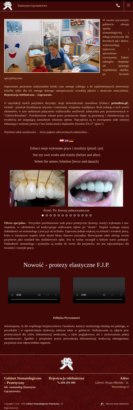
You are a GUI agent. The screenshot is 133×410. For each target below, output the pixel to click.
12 (86, 215)
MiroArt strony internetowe (114, 404)
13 (90, 215)
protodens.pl (119, 103)
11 (82, 215)
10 (78, 215)
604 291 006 (68, 382)
